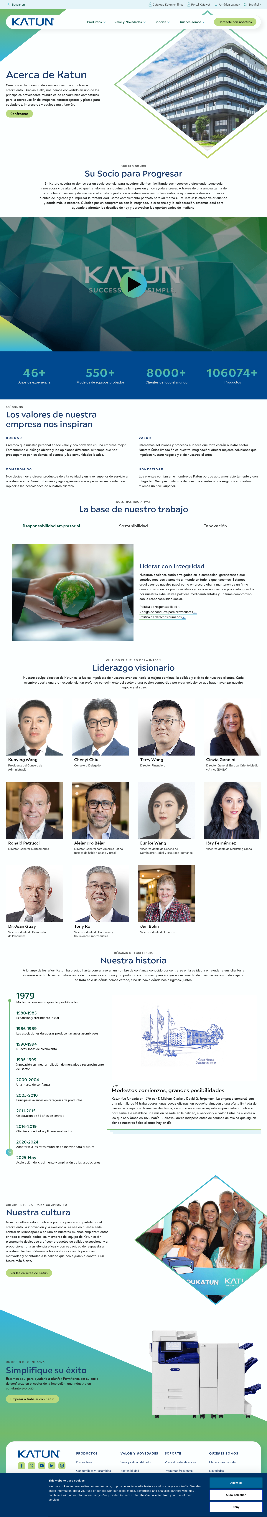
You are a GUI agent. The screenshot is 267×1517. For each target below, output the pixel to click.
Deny (236, 1492)
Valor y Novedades (130, 21)
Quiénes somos (192, 21)
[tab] (60, 997)
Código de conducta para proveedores (168, 612)
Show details (194, 1509)
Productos (96, 21)
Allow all (236, 1468)
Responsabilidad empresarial (51, 525)
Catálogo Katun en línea (166, 4)
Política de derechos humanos (163, 617)
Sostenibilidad (133, 525)
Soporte (162, 21)
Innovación (215, 525)
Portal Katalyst (198, 4)
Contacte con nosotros (235, 21)
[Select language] (252, 4)
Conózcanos (19, 113)
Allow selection (236, 1480)
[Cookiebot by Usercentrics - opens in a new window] (24, 1510)
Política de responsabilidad (160, 607)
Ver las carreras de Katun (29, 1272)
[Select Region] (227, 4)
